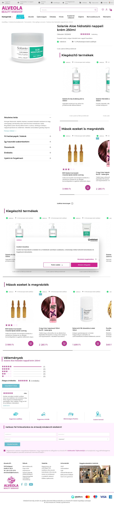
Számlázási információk (49, 472)
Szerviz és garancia (67, 476)
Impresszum (26, 470)
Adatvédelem (65, 468)
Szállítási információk (48, 470)
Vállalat (83, 3)
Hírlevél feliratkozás (66, 472)
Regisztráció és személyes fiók (46, 467)
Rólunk (25, 463)
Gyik (62, 470)
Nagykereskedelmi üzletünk (89, 463)
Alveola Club (43, 2)
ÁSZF (62, 466)
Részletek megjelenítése (85, 259)
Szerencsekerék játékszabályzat (28, 473)
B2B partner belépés (67, 474)
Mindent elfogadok (84, 265)
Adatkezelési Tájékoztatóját (76, 450)
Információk (65, 463)
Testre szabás (56, 265)
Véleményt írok (11, 386)
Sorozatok (28, 22)
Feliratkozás (12, 444)
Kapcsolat (93, 2)
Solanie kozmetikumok (16, 22)
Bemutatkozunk (27, 466)
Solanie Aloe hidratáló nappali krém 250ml (60, 22)
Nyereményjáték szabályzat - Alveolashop (28, 477)
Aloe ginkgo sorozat (39, 22)
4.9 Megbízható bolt (68, 2)
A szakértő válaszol (48, 476)
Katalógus (55, 2)
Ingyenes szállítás (8, 2)
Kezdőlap (5, 22)
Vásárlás (44, 463)
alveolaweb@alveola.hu (11, 472)
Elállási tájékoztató (47, 478)
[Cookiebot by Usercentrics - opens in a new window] (89, 240)
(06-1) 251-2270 (11, 470)
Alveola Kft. (7, 463)
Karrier (104, 2)
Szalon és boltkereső (48, 474)
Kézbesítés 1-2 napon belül (27, 2)
